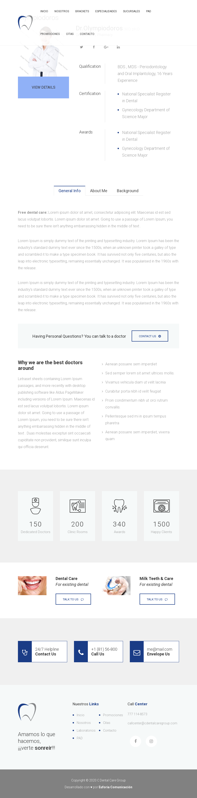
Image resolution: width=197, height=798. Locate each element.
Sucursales (131, 11)
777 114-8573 (137, 714)
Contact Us (150, 336)
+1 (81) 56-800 (95, 651)
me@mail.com (151, 651)
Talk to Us (73, 599)
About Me (98, 190)
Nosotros (61, 11)
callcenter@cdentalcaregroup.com (152, 723)
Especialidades (106, 11)
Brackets (82, 11)
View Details (43, 87)
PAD (148, 11)
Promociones (50, 34)
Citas (70, 34)
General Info (70, 190)
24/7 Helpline (38, 651)
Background (127, 190)
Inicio (44, 11)
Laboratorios (86, 730)
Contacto (87, 34)
